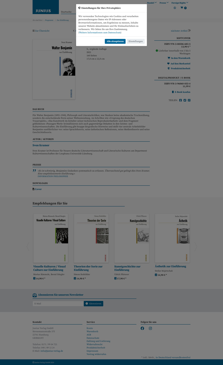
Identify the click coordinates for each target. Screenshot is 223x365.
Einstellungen (136, 41)
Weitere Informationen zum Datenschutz (100, 32)
